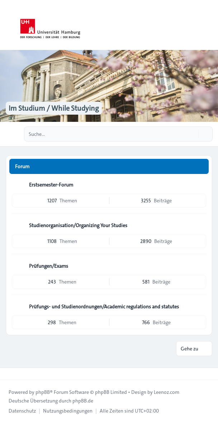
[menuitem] (22, 410)
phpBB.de (82, 400)
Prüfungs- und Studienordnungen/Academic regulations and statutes (104, 306)
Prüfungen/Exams (48, 266)
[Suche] (192, 134)
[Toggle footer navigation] (8, 374)
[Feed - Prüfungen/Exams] (200, 266)
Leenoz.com (166, 392)
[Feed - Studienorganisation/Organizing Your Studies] (200, 225)
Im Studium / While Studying (54, 108)
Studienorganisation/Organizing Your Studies (78, 225)
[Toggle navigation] (209, 25)
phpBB (42, 392)
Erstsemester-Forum (51, 184)
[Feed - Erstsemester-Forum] (200, 185)
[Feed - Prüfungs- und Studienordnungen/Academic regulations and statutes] (200, 306)
